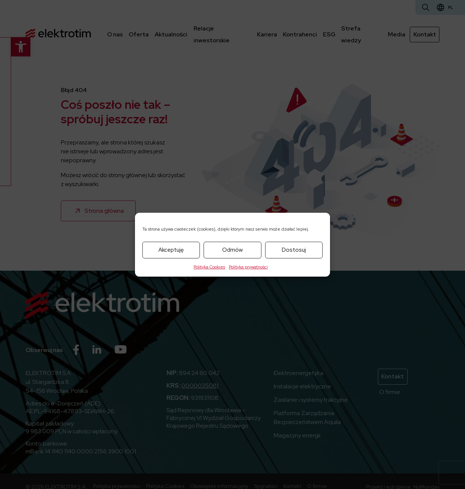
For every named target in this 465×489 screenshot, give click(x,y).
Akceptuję (171, 250)
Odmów (232, 250)
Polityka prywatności (248, 267)
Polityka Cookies (209, 267)
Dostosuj (294, 250)
